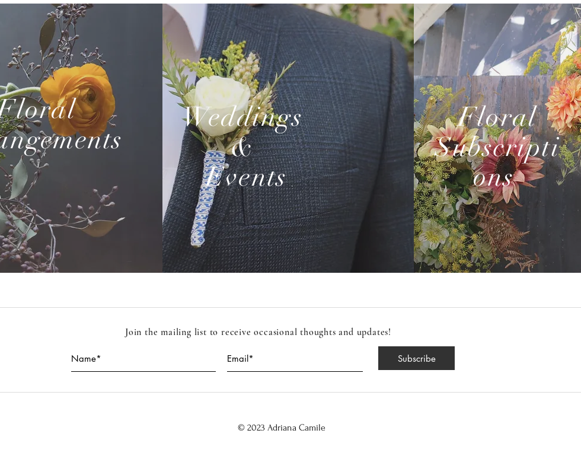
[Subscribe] (416, 358)
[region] (288, 138)
